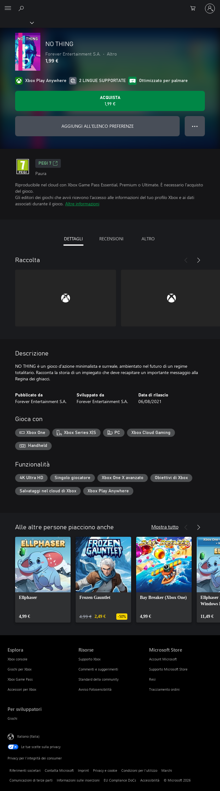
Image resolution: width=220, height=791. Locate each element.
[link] (43, 580)
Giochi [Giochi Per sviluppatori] (12, 718)
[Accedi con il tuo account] (209, 8)
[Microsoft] (109, 5)
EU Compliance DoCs (120, 780)
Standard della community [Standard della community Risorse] (98, 679)
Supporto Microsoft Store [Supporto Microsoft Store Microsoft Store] (168, 669)
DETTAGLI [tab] (73, 239)
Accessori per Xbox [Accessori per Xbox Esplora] (22, 689)
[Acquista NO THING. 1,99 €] (110, 101)
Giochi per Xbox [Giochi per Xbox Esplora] (20, 669)
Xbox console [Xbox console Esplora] (17, 659)
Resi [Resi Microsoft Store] (152, 679)
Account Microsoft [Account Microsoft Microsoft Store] (163, 659)
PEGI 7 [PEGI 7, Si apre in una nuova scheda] (48, 163)
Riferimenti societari (25, 770)
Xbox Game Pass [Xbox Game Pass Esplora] (20, 679)
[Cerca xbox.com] (22, 8)
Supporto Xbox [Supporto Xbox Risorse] (89, 659)
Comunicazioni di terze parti (31, 780)
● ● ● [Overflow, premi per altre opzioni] (195, 126)
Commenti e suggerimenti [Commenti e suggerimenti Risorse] (98, 669)
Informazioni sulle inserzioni (78, 780)
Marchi (166, 770)
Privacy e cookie (105, 770)
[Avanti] (198, 260)
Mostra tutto (164, 526)
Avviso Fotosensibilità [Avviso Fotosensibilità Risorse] (95, 689)
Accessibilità (149, 780)
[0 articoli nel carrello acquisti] (194, 8)
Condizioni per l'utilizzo (139, 770)
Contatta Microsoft (59, 770)
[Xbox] (16, 22)
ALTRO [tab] (148, 239)
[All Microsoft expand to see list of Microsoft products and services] (7, 8)
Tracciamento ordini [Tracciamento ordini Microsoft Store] (164, 689)
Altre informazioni (82, 204)
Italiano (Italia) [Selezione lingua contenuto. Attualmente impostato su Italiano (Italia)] (28, 736)
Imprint (83, 770)
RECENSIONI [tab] (111, 239)
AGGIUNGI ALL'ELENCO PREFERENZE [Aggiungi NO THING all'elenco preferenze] (97, 126)
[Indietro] (186, 260)
